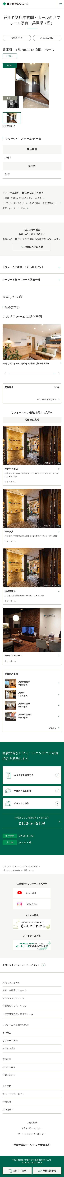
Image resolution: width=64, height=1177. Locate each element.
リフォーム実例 (10, 1040)
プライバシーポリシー (32, 1128)
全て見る (52, 728)
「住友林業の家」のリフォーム (18, 1014)
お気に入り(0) (47, 38)
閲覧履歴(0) (17, 38)
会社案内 (7, 1086)
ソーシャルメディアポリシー (32, 1134)
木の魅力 (7, 1033)
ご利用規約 (32, 1122)
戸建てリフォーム (11, 982)
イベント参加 (9, 1067)
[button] (32, 373)
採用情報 (9, 1109)
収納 (23, 208)
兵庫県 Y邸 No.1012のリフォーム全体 (22, 198)
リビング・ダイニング (13, 203)
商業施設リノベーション (14, 1006)
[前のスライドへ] (5, 373)
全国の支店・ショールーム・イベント (21, 965)
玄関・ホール (9, 208)
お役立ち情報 (9, 1048)
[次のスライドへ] (58, 373)
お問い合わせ (9, 1075)
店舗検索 (7, 1059)
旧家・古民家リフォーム (14, 990)
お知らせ (7, 1102)
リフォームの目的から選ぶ (16, 1025)
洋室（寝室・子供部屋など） (43, 203)
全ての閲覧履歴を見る (46, 400)
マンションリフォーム (13, 998)
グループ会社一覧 (13, 1094)
